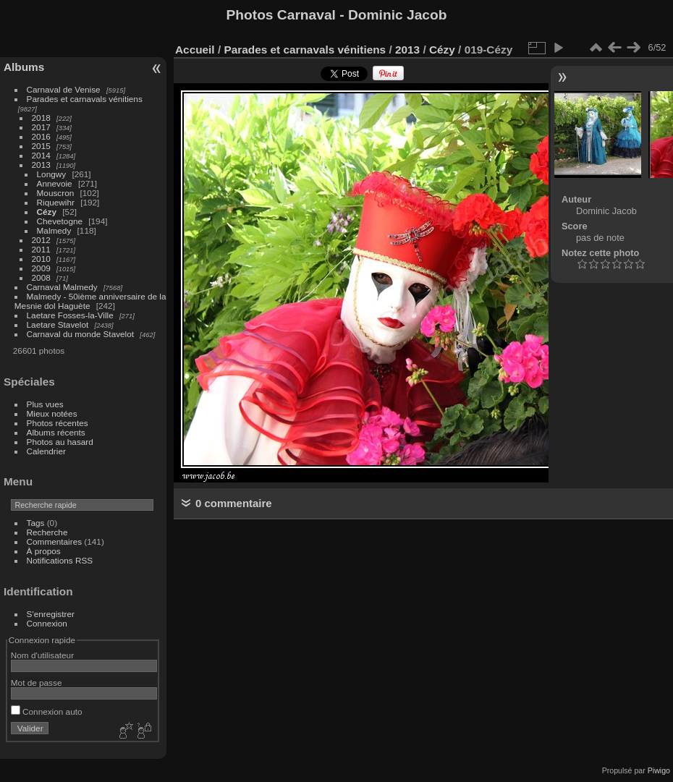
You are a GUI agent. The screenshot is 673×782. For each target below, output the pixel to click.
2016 (41, 136)
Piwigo (659, 770)
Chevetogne (59, 221)
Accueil (195, 49)
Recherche (47, 532)
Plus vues (45, 404)
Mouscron (56, 192)
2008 (41, 277)
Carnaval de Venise (64, 89)
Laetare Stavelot (58, 324)
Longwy (52, 174)
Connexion (47, 623)
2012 (41, 240)
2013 (41, 164)
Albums (24, 67)
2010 (41, 258)
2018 (41, 117)
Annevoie (54, 183)
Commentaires (54, 541)
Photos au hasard (60, 441)
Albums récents (56, 432)
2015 (41, 145)
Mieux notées (52, 413)
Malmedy (54, 230)
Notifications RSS (60, 560)
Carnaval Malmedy (62, 287)
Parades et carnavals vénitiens (85, 98)
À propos (44, 551)
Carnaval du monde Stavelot (80, 334)
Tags (36, 522)
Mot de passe (36, 682)
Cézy (46, 211)
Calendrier (46, 451)
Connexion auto (46, 711)
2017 (41, 127)
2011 (41, 249)
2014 (41, 155)
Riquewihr (56, 202)
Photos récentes (57, 423)
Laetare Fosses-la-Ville (70, 315)
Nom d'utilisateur (42, 655)
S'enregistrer (51, 614)
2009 (41, 268)
